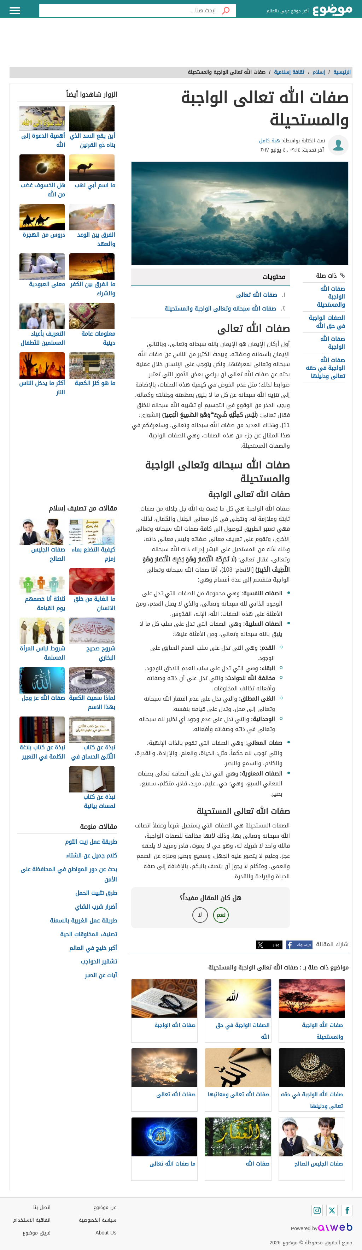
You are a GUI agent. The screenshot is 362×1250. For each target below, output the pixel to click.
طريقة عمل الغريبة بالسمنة (83, 921)
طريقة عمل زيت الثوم (91, 842)
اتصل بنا (42, 1207)
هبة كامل (269, 141)
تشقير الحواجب (99, 962)
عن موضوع (104, 1207)
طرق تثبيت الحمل (96, 893)
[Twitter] (332, 1210)
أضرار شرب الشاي (96, 907)
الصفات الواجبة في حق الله (327, 321)
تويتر (277, 945)
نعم (221, 914)
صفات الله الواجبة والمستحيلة (331, 296)
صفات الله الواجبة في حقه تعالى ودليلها (325, 368)
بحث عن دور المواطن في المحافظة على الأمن (69, 875)
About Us (105, 1233)
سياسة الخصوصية (97, 1220)
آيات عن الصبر (101, 976)
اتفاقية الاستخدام (32, 1220)
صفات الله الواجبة (332, 343)
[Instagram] (317, 1210)
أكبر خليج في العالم (93, 948)
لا (200, 914)
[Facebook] (346, 1210)
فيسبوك (304, 945)
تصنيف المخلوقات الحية (88, 935)
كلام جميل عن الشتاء (91, 856)
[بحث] (226, 10)
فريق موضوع (37, 1233)
